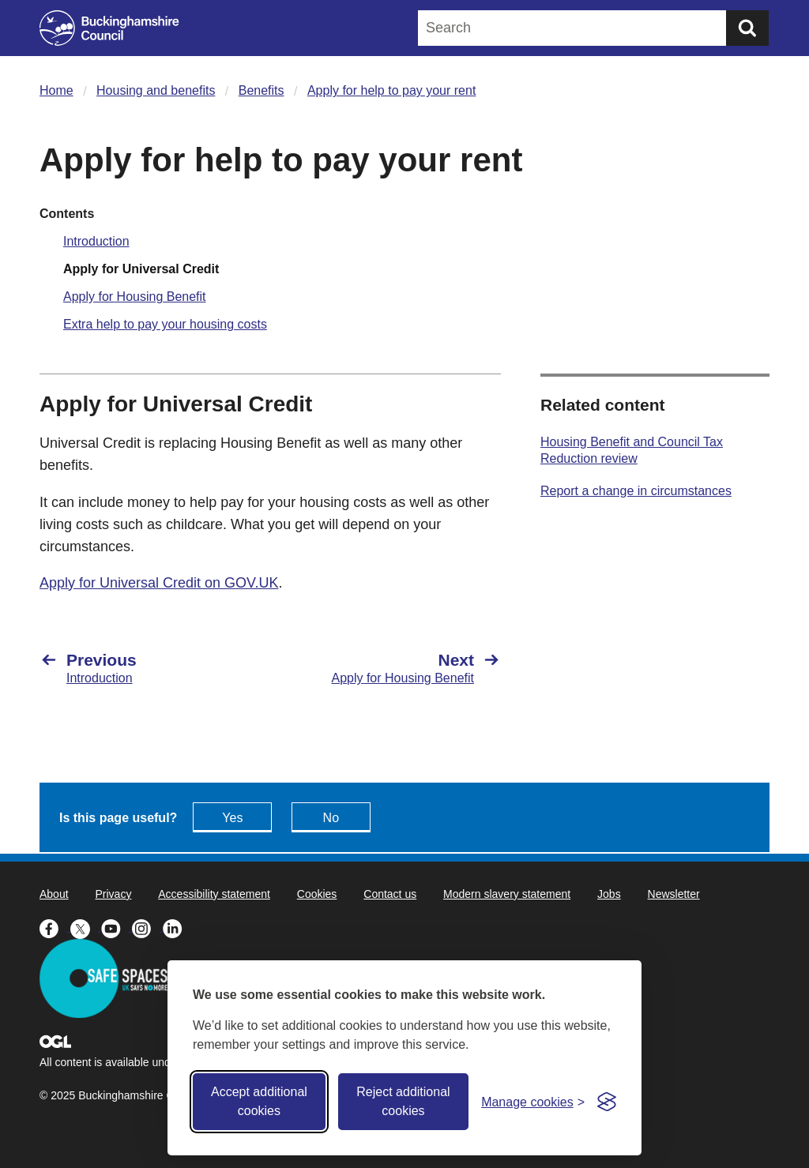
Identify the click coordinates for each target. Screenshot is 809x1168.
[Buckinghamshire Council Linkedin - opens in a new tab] (176, 927)
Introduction (96, 241)
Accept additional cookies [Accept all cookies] (259, 1101)
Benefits (261, 90)
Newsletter (674, 894)
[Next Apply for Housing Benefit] (393, 668)
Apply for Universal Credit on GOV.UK (159, 583)
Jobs (609, 894)
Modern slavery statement (506, 894)
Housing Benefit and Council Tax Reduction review (631, 450)
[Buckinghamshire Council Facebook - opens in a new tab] (55, 927)
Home (56, 90)
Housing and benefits (155, 90)
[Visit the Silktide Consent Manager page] (606, 1101)
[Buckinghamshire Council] (109, 28)
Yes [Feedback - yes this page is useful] (232, 817)
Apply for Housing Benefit (134, 296)
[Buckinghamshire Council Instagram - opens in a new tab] (147, 927)
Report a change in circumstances (636, 491)
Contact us (389, 894)
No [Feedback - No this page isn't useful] (331, 817)
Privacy (113, 894)
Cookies (317, 894)
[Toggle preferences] (533, 1102)
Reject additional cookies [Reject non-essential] (403, 1101)
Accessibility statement (214, 894)
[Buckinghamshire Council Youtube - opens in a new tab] (116, 927)
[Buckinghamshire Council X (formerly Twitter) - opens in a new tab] (85, 927)
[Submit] (747, 28)
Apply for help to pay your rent (391, 90)
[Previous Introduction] (147, 668)
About (54, 894)
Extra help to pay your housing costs (165, 324)
